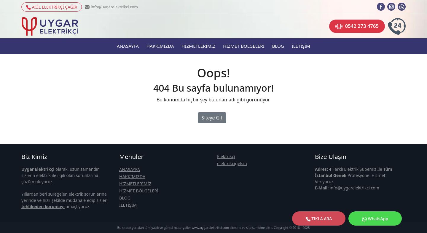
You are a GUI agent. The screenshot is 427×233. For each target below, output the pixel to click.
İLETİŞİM (300, 46)
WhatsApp (375, 218)
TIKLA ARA (319, 218)
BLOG (278, 46)
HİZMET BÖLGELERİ (244, 46)
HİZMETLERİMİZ (198, 46)
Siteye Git (212, 117)
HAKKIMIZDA (160, 46)
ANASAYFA (128, 46)
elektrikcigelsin (232, 163)
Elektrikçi (226, 156)
